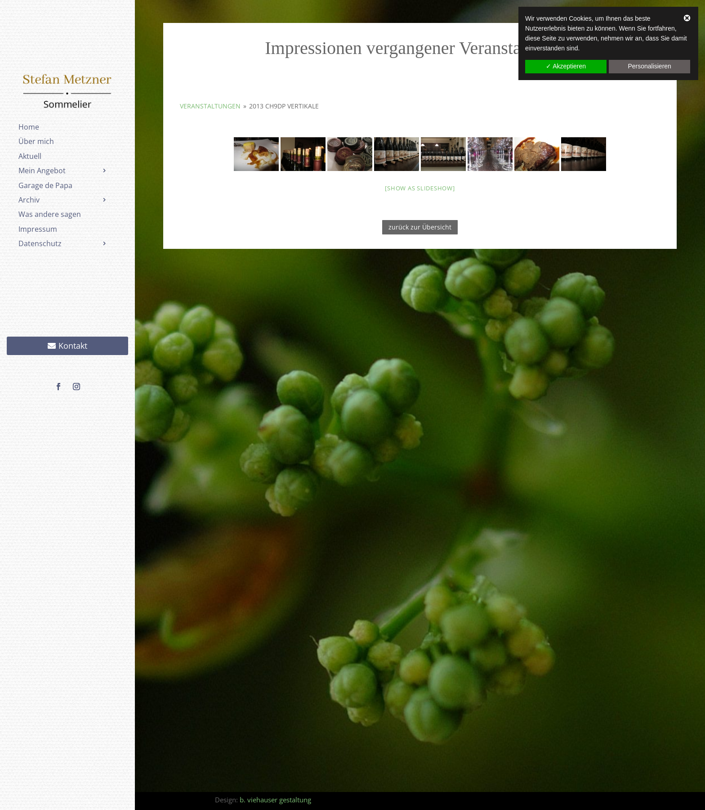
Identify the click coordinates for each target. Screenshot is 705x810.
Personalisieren (649, 66)
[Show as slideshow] (420, 188)
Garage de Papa (45, 185)
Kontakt (72, 345)
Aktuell (29, 156)
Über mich (36, 141)
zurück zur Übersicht (419, 227)
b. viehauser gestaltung (275, 799)
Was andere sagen (49, 214)
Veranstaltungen (210, 106)
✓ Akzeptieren (566, 66)
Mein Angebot (42, 171)
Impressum (37, 229)
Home (28, 127)
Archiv (29, 200)
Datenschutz (40, 243)
